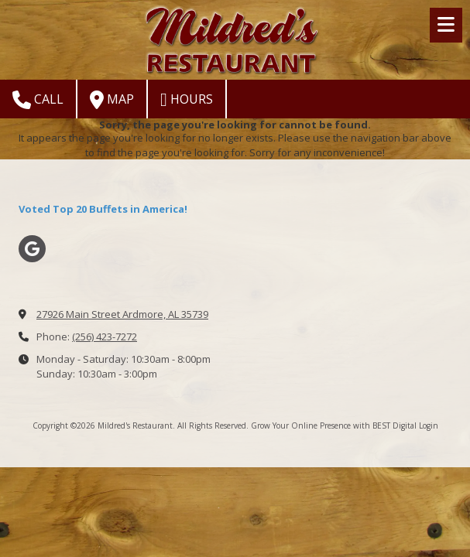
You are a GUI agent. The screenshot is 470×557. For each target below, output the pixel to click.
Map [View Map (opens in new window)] (112, 100)
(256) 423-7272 (104, 336)
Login (428, 425)
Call (37, 100)
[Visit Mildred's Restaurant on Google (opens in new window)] (32, 248)
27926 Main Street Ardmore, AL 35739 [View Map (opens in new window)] (122, 314)
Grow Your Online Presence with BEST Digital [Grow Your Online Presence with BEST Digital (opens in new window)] (334, 425)
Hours (186, 100)
